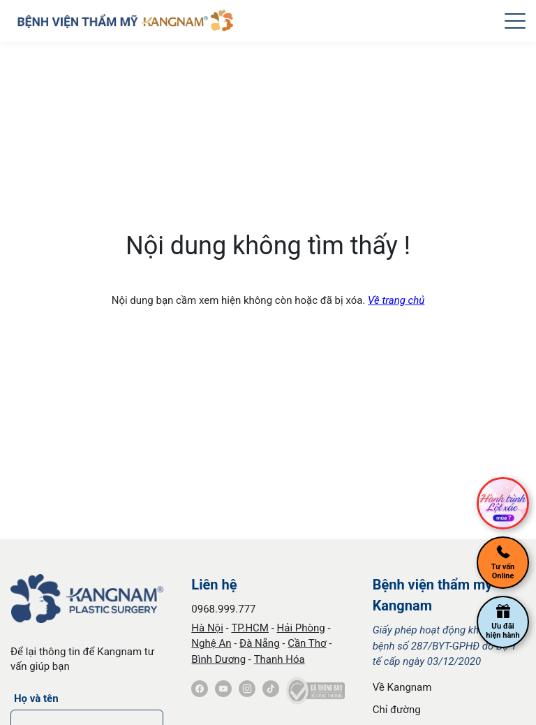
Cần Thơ (307, 643)
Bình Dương (218, 659)
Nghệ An (211, 643)
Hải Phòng (301, 628)
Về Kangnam (402, 687)
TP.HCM (250, 628)
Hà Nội (207, 628)
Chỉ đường (397, 709)
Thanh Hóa (279, 659)
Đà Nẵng (259, 643)
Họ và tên (36, 698)
